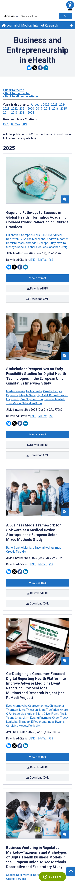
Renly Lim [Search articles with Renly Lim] (34, 725)
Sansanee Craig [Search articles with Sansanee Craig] (57, 247)
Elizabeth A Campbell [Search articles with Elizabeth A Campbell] (20, 235)
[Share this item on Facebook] (40, 67)
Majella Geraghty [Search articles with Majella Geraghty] (30, 395)
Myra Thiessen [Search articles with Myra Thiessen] (28, 709)
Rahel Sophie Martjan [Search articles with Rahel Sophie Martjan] (20, 547)
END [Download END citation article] (33, 259)
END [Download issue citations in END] (6, 124)
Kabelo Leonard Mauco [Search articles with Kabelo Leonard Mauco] (32, 247)
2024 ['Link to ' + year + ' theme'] (63, 104)
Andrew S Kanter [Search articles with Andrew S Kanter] (57, 239)
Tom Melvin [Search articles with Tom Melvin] (13, 403)
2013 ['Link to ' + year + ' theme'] (15, 112)
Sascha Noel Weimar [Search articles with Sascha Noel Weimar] (47, 547)
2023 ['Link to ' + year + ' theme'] (7, 108)
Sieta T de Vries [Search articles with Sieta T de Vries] (48, 709)
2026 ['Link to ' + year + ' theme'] (47, 104)
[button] (70, 4)
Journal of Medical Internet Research (30, 25)
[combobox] (39, 16)
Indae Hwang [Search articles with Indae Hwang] (56, 721)
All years (37, 104)
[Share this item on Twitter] (34, 67)
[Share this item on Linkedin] (45, 67)
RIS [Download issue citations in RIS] (24, 124)
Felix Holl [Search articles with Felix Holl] (40, 235)
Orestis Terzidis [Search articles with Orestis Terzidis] (16, 551)
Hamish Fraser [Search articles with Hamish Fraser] (15, 243)
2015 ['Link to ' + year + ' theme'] (64, 108)
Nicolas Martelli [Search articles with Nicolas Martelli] (55, 399)
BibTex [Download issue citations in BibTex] (15, 124)
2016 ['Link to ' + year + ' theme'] (56, 108)
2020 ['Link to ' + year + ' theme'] (32, 108)
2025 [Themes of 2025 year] (9, 148)
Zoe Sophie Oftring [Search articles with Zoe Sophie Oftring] (32, 399)
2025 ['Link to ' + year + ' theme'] (55, 104)
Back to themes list (16, 93)
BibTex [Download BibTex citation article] (42, 259)
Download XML (37, 298)
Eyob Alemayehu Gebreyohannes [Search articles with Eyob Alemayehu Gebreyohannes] (27, 705)
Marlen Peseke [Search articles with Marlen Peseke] (16, 391)
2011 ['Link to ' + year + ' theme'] (23, 112)
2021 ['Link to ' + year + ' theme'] (23, 108)
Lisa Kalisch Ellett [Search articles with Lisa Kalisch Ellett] (31, 713)
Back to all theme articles (21, 96)
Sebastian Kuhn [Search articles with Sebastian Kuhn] (31, 403)
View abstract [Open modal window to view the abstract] (37, 278)
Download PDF (37, 288)
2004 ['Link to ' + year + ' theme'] (31, 112)
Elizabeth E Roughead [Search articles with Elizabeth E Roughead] (32, 721)
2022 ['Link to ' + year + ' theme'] (15, 108)
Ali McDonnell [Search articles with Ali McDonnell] (50, 395)
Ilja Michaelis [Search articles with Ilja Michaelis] (34, 391)
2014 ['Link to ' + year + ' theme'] (7, 112)
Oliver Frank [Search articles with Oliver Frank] (51, 713)
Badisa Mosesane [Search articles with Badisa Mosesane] (34, 239)
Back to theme (13, 90)
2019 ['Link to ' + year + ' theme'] (40, 108)
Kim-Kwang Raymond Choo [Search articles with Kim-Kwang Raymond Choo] (41, 717)
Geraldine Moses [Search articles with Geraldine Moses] (17, 725)
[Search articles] (65, 16)
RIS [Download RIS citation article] (51, 259)
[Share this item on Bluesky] (29, 67)
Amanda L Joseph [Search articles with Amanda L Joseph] (37, 243)
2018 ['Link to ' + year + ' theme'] (48, 108)
